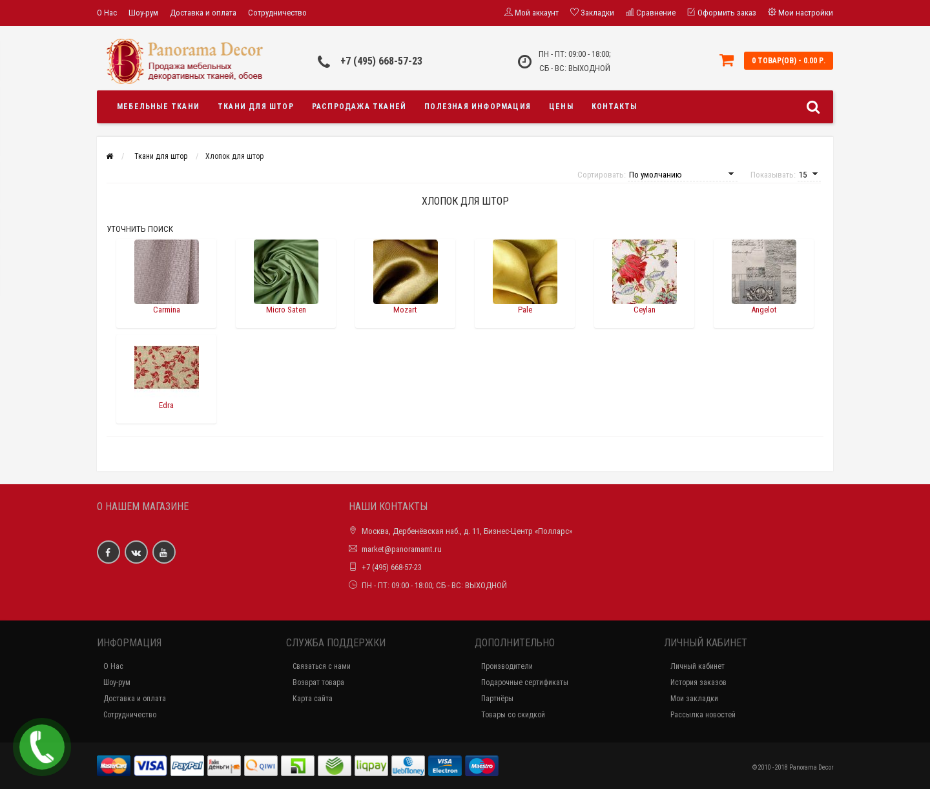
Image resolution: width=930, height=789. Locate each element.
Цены (561, 106)
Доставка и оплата (203, 12)
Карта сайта (313, 698)
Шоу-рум (143, 12)
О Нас (107, 12)
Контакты (614, 106)
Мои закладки (694, 698)
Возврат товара (318, 682)
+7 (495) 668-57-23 (381, 61)
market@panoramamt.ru (402, 549)
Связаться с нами (322, 666)
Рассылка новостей (703, 714)
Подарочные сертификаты (524, 682)
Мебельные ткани (158, 106)
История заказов (698, 682)
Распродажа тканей (359, 106)
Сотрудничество (277, 12)
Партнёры (497, 698)
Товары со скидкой (513, 714)
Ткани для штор (256, 106)
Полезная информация (477, 106)
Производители (507, 666)
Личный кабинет (697, 666)
